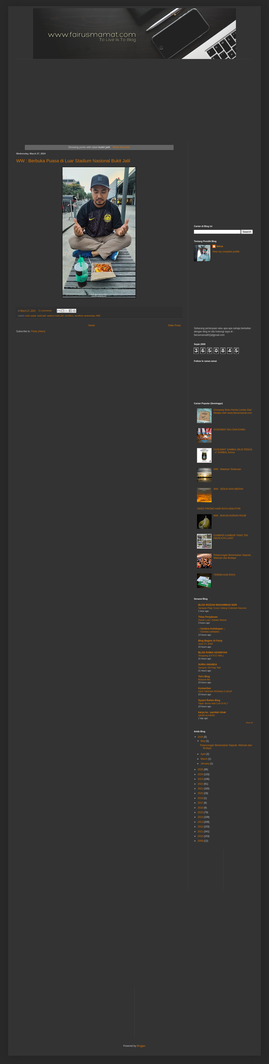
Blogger (141, 1045)
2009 (201, 840)
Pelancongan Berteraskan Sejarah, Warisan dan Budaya (232, 556)
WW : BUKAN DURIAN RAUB (230, 515)
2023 (201, 779)
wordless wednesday (85, 315)
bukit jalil (41, 315)
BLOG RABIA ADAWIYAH (212, 652)
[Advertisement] (38, 97)
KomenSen (204, 688)
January (205, 763)
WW (98, 315)
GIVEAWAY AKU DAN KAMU (229, 429)
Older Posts (174, 325)
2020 (201, 793)
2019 (201, 798)
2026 (201, 737)
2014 (201, 817)
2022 (201, 783)
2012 (201, 826)
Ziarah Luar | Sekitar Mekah (212, 620)
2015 (201, 812)
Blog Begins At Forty (210, 640)
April (203, 754)
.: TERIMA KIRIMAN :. (209, 632)
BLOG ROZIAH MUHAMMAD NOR (217, 604)
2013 (201, 822)
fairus (219, 246)
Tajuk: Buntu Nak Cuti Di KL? (213, 703)
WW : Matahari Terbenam (227, 469)
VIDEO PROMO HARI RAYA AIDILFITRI (218, 508)
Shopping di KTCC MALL (211, 655)
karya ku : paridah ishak (212, 712)
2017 (201, 802)
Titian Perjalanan (208, 616)
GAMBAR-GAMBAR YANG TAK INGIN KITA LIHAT (231, 537)
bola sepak (31, 315)
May (203, 741)
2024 (201, 774)
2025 (201, 769)
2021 (201, 788)
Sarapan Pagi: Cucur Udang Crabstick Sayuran (222, 608)
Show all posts (121, 147)
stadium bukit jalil (55, 315)
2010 (201, 836)
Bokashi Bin (204, 679)
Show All (249, 723)
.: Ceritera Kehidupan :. (211, 628)
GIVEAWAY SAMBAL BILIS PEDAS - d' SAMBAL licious (233, 451)
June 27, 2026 (205, 644)
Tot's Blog (204, 676)
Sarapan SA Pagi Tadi (209, 667)
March (204, 758)
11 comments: (45, 310)
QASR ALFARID (206, 715)
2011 (201, 831)
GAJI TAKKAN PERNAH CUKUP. (215, 691)
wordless (69, 315)
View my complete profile (225, 251)
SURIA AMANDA (207, 664)
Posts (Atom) (38, 331)
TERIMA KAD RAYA (224, 574)
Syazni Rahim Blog (209, 700)
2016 (201, 807)
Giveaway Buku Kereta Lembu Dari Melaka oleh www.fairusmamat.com (233, 411)
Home (91, 325)
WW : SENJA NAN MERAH (228, 489)
